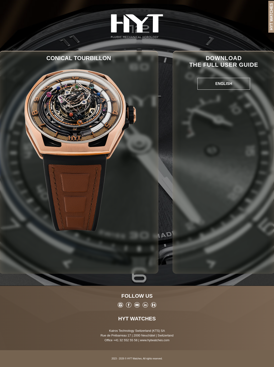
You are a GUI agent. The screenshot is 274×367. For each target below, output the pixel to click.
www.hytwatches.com (154, 340)
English (223, 84)
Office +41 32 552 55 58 (121, 340)
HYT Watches (137, 319)
